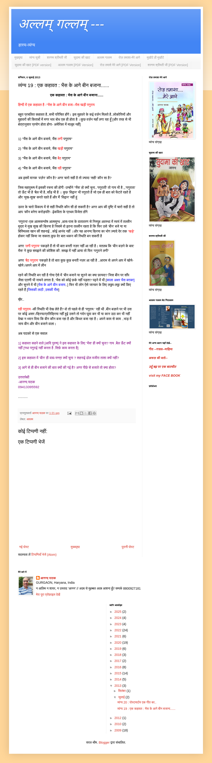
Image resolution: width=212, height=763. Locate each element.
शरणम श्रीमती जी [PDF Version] (168, 65)
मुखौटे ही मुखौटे (155, 57)
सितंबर (122, 691)
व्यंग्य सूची (34, 57)
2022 (118, 630)
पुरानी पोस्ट (128, 547)
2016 (118, 667)
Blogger (104, 742)
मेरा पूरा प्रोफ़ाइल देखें (48, 594)
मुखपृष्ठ (18, 57)
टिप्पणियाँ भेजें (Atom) (44, 554)
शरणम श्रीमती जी (57, 57)
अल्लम (30, 419)
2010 (118, 724)
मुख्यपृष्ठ (75, 547)
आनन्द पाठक (48, 578)
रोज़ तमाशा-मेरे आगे (129, 57)
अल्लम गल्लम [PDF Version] (75, 65)
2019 (118, 648)
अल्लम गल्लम (104, 57)
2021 (118, 636)
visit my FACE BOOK (164, 375)
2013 (118, 685)
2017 (118, 661)
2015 (118, 673)
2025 (118, 611)
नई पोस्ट (24, 547)
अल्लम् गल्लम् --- (61, 23)
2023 (118, 624)
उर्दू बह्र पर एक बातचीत (162, 367)
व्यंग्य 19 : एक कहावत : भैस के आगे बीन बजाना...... (146, 708)
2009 (118, 730)
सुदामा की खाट (82, 57)
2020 (118, 642)
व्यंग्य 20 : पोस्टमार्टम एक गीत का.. (136, 702)
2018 (118, 655)
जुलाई (122, 697)
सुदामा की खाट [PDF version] (33, 65)
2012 (118, 718)
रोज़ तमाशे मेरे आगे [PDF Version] (120, 65)
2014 (118, 679)
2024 (118, 618)
